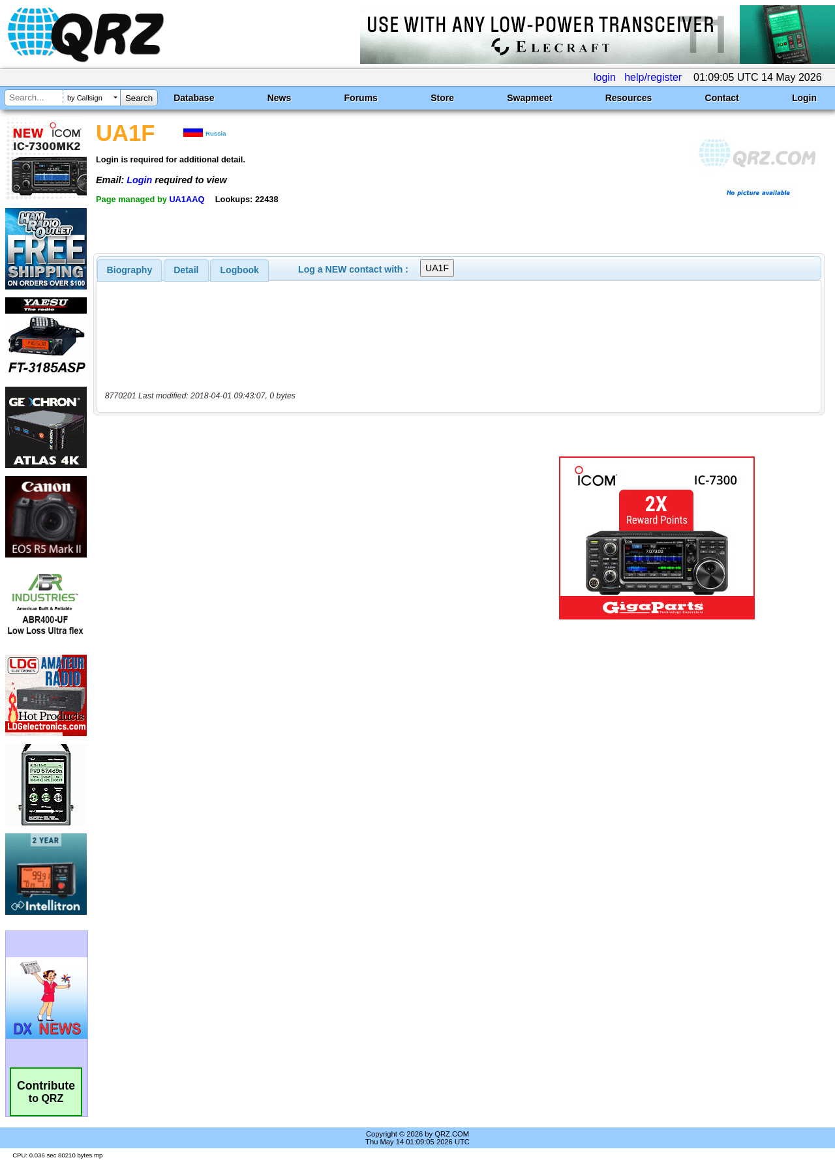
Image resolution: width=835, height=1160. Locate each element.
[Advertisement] (302, 538)
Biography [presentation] (130, 270)
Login (804, 98)
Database (194, 98)
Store (442, 98)
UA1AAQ (186, 199)
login (605, 77)
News (279, 98)
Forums (361, 98)
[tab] (129, 270)
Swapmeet (529, 98)
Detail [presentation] (186, 270)
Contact (722, 98)
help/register (653, 77)
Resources (628, 98)
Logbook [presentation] (239, 270)
